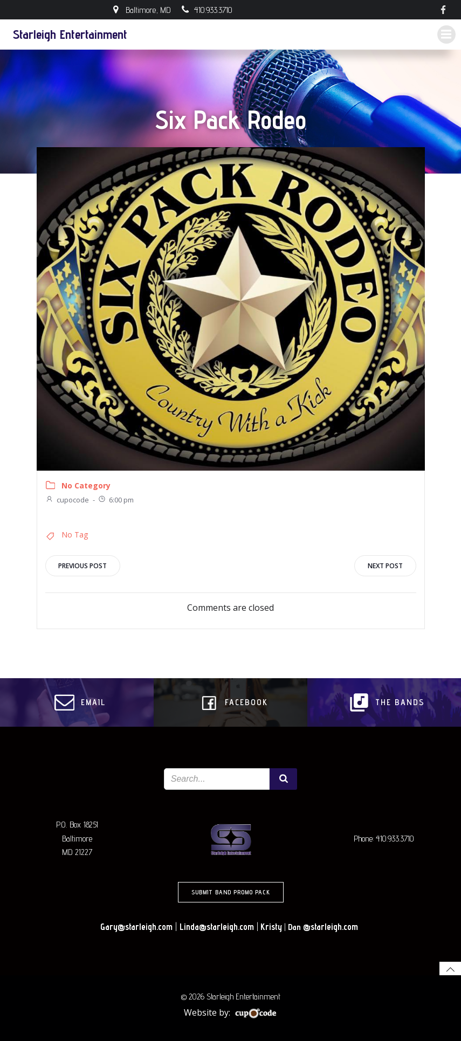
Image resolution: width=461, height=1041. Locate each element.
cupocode (67, 499)
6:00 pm (116, 499)
